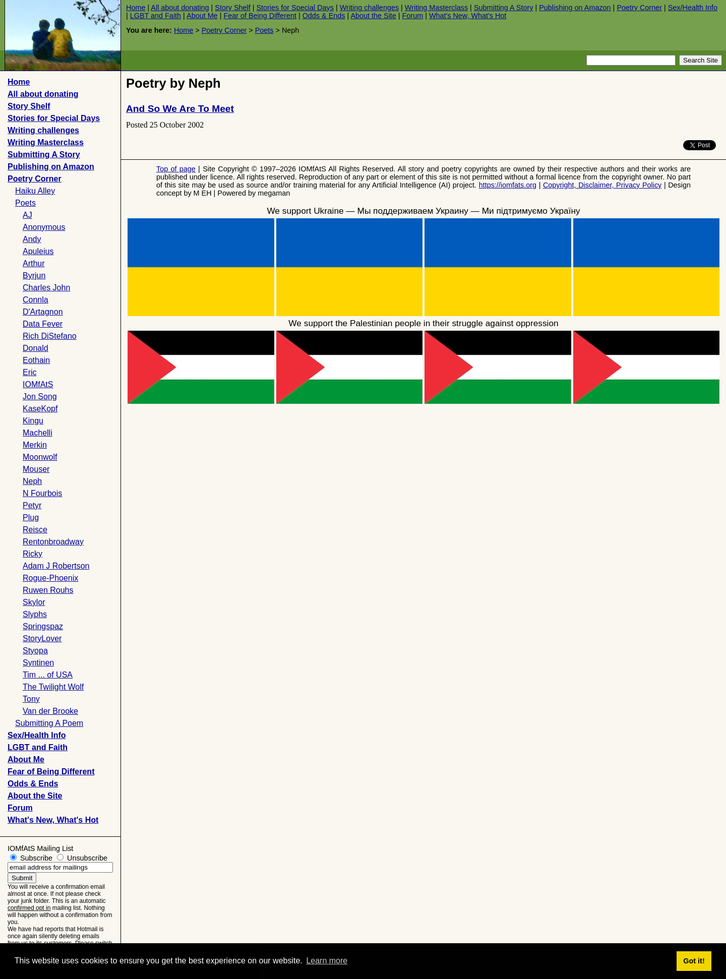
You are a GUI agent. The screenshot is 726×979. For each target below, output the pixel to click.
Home (135, 8)
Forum (413, 16)
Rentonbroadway (53, 541)
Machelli (37, 433)
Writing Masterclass (436, 8)
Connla (35, 299)
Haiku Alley (35, 191)
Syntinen (38, 662)
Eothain (36, 360)
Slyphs (35, 614)
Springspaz (43, 626)
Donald (35, 348)
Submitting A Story (503, 8)
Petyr (32, 505)
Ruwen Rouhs (48, 590)
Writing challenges (369, 8)
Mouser (36, 469)
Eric (30, 372)
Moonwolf (40, 457)
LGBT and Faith (155, 16)
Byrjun (34, 275)
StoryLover (42, 638)
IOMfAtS (38, 384)
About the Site (373, 16)
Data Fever (43, 324)
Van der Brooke (50, 711)
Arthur (34, 263)
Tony (31, 699)
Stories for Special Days (295, 8)
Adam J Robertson (56, 566)
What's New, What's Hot (467, 16)
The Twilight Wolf (53, 687)
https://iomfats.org (507, 185)
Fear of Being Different (259, 16)
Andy (32, 239)
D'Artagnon (43, 312)
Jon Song (40, 396)
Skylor (34, 602)
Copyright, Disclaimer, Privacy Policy (602, 185)
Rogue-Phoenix (50, 578)
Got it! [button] (693, 961)
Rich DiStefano (50, 336)
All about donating (180, 8)
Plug (31, 517)
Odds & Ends (323, 16)
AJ (27, 215)
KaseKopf (40, 408)
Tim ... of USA (48, 674)
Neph (32, 481)
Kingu (33, 420)
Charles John (46, 287)
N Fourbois (42, 493)
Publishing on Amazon (575, 8)
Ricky (32, 553)
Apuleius (38, 251)
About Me (202, 16)
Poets (264, 30)
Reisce (35, 529)
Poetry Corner (639, 8)
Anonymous (44, 227)
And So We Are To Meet (180, 108)
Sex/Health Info (692, 8)
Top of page (176, 169)
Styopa (35, 650)
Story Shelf (232, 8)
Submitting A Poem (49, 723)
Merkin (35, 445)
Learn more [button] (326, 960)
